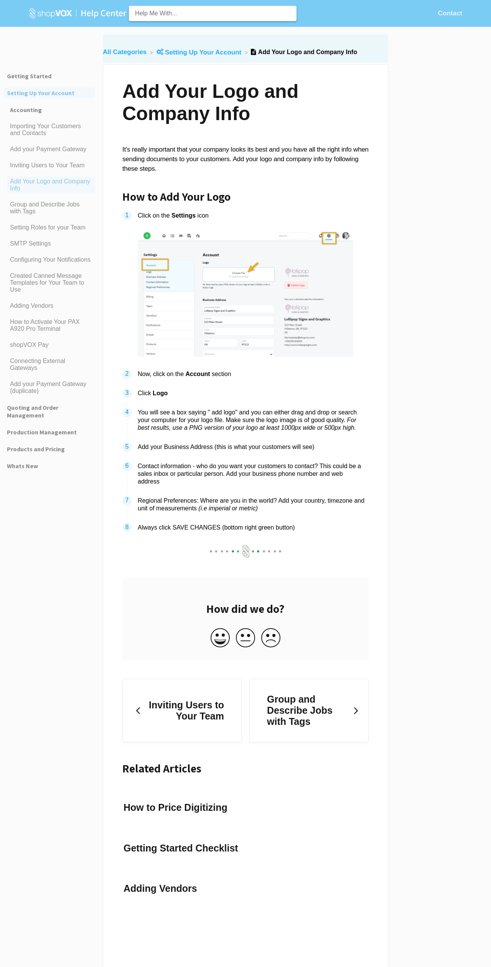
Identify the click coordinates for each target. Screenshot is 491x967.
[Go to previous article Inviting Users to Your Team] (182, 711)
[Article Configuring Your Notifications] (49, 260)
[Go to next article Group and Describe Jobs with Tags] (309, 711)
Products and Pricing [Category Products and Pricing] (36, 449)
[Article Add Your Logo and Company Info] (49, 185)
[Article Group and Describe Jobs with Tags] (49, 208)
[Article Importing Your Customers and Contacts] (49, 129)
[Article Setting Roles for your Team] (49, 228)
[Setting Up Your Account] (200, 52)
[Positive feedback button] (220, 638)
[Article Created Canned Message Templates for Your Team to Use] (49, 283)
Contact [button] (450, 13)
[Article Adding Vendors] (49, 306)
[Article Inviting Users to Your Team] (49, 165)
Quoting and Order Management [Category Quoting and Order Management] (32, 411)
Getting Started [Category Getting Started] (29, 76)
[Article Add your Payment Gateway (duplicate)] (49, 387)
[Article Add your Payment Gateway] (49, 149)
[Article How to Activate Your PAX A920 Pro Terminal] (49, 325)
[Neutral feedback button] (245, 638)
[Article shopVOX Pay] (49, 345)
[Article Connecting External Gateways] (49, 364)
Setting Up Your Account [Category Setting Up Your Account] (40, 93)
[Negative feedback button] (271, 638)
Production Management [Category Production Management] (42, 432)
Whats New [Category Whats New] (22, 466)
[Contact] (450, 13)
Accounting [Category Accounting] (26, 110)
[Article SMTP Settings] (49, 244)
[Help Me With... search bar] (213, 13)
